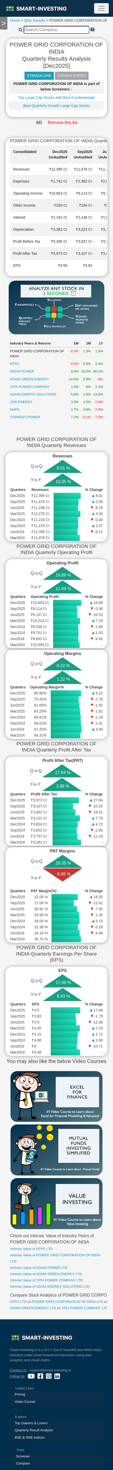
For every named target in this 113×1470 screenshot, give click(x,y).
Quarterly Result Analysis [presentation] (34, 1430)
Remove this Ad (62, 122)
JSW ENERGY (21, 402)
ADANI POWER (22, 371)
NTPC (14, 364)
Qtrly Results (34, 20)
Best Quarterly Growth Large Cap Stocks (56, 106)
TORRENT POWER (25, 417)
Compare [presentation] (23, 1463)
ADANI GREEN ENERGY (29, 379)
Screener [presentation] (23, 1456)
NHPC (15, 409)
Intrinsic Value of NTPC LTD (31, 1249)
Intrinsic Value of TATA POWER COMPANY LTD (46, 1280)
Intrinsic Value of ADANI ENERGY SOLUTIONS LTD (50, 1286)
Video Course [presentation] (25, 1402)
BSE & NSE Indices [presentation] (29, 1437)
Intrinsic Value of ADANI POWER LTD (39, 1268)
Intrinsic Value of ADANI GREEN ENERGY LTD (46, 1274)
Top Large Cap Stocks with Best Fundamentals (56, 97)
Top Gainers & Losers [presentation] (31, 1423)
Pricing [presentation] (20, 1394)
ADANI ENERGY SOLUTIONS (33, 394)
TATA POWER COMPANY (30, 387)
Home (15, 20)
